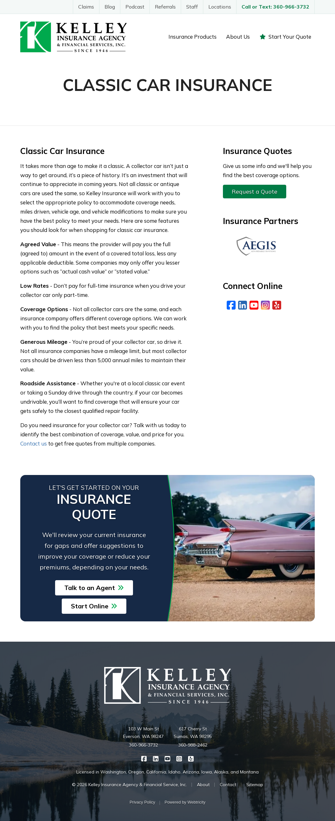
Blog (109, 6)
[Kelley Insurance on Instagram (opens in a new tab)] (179, 758)
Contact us (33, 443)
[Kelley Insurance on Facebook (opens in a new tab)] (144, 758)
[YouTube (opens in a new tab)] (254, 305)
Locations (219, 6)
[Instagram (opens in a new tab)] (265, 305)
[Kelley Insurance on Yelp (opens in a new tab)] (191, 758)
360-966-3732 (143, 745)
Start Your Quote (285, 36)
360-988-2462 (192, 745)
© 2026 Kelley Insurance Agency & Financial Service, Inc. (129, 784)
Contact (228, 784)
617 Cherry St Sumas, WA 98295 (193, 732)
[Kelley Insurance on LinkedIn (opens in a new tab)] (156, 758)
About (203, 784)
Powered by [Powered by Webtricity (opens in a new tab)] (185, 802)
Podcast (134, 6)
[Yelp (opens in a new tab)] (276, 305)
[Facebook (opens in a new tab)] (231, 305)
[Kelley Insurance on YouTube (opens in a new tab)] (167, 758)
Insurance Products (192, 36)
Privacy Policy (142, 802)
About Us (238, 36)
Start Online (94, 606)
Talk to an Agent (94, 588)
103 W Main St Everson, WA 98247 (143, 732)
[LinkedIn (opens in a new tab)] (242, 305)
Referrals (165, 6)
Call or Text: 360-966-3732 (275, 6)
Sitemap (254, 784)
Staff (192, 6)
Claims (86, 6)
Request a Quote (254, 191)
